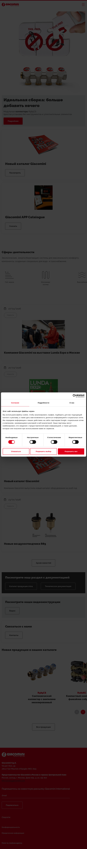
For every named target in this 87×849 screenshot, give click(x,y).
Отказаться (16, 451)
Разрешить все (71, 451)
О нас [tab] (72, 403)
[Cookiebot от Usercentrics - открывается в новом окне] (74, 396)
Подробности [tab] (43, 403)
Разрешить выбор (43, 451)
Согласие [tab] (15, 403)
